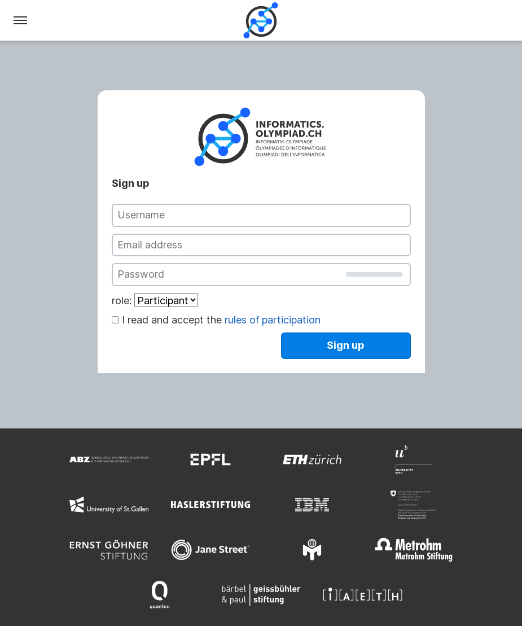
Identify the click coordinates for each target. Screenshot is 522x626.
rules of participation (273, 320)
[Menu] (20, 20)
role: (121, 301)
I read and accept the (221, 320)
